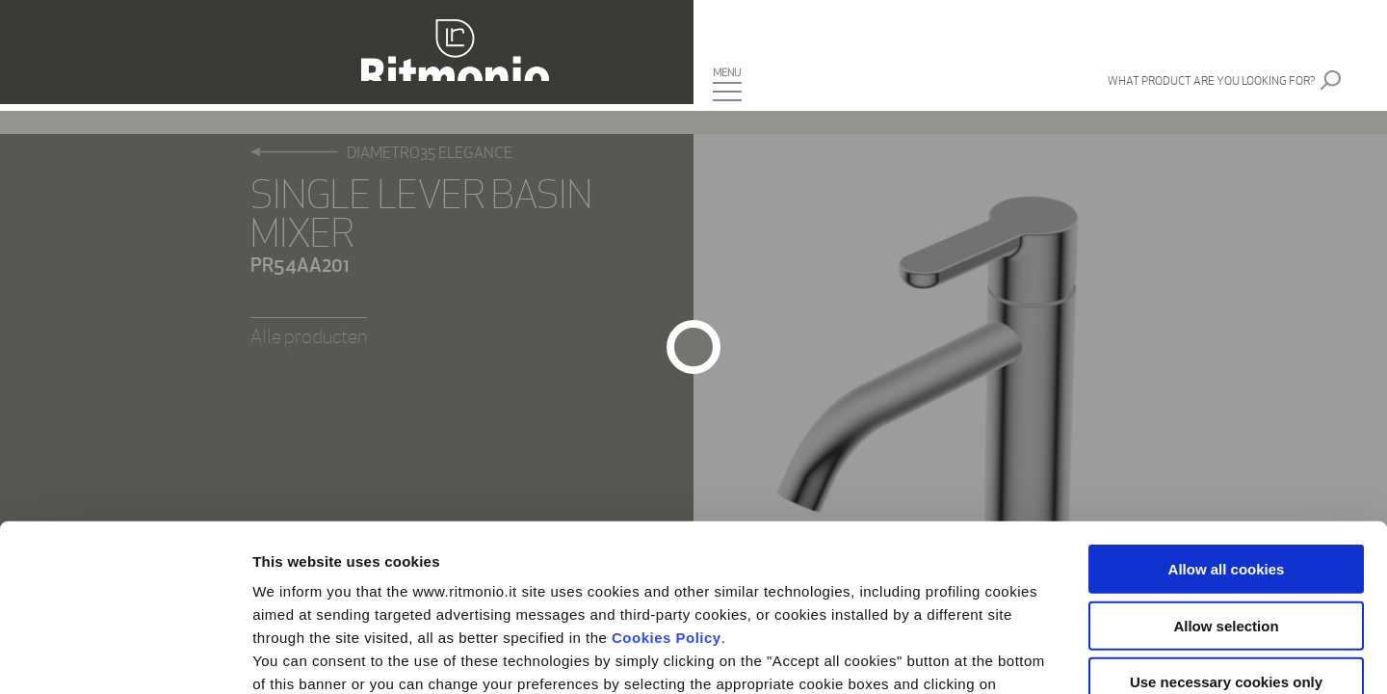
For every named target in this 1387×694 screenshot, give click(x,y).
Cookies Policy (666, 465)
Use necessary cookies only (1226, 509)
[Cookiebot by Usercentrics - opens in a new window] (124, 656)
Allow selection (1225, 452)
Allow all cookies (1226, 396)
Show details (1011, 656)
